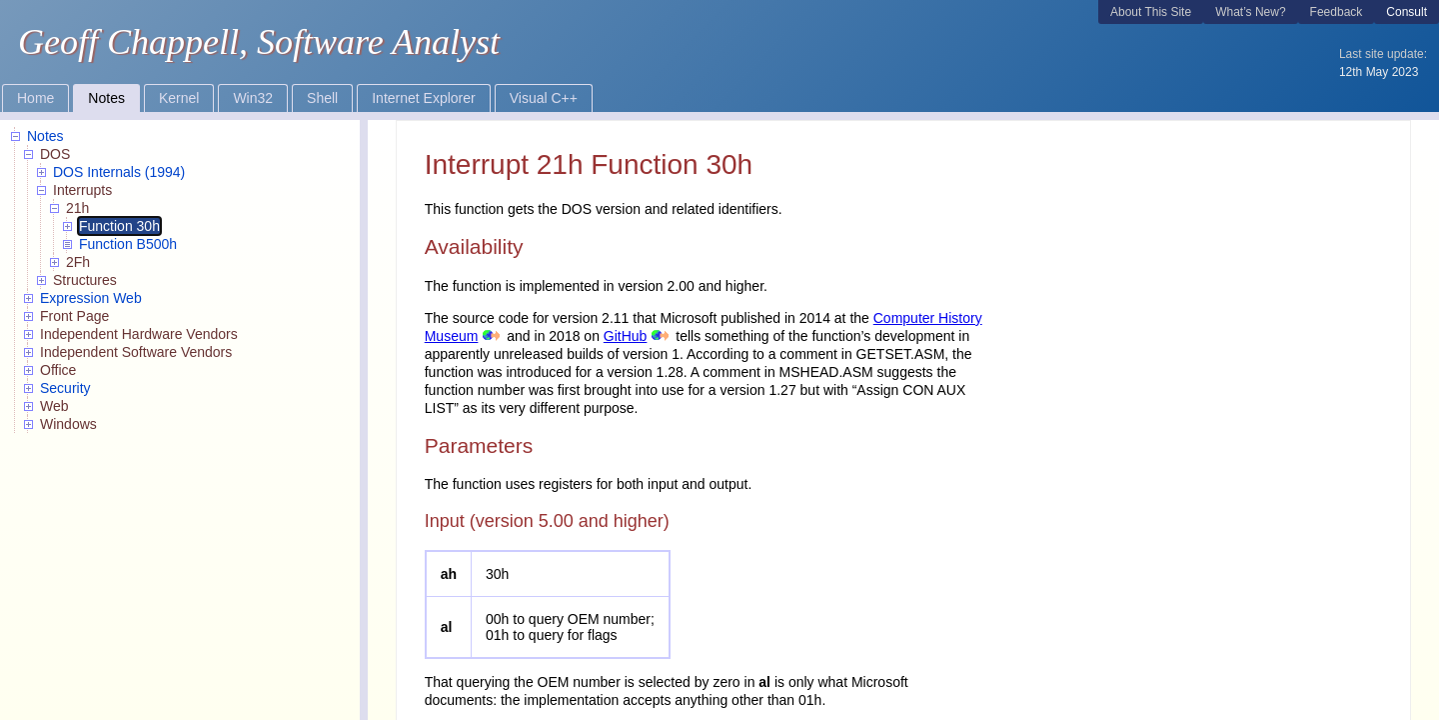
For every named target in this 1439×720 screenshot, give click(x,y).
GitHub (626, 336)
